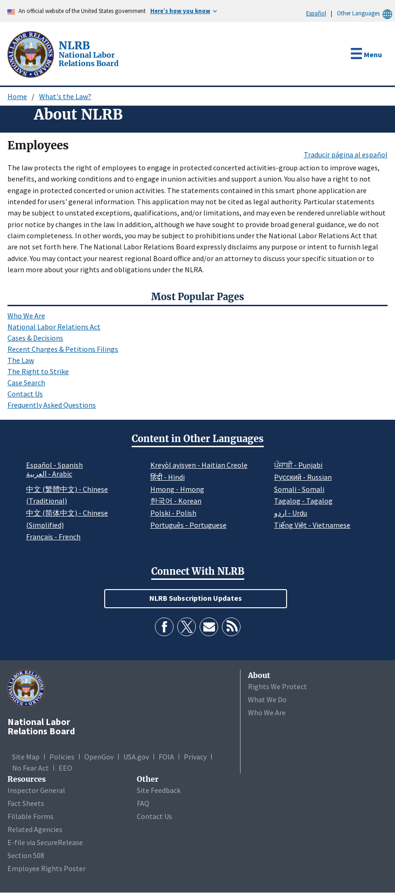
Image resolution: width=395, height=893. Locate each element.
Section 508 (25, 855)
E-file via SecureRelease (45, 842)
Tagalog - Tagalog (303, 500)
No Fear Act (30, 767)
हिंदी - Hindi (167, 477)
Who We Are (26, 315)
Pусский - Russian (303, 477)
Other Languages (366, 13)
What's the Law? (65, 96)
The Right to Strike (38, 371)
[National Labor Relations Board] (31, 53)
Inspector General (36, 790)
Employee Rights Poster (46, 868)
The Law (20, 360)
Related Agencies (34, 829)
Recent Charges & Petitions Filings (62, 349)
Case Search (26, 382)
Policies (61, 756)
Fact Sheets (25, 803)
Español (316, 13)
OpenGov (99, 756)
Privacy (195, 756)
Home (17, 96)
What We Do (267, 699)
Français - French (53, 536)
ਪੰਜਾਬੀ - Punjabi (298, 465)
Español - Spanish (54, 465)
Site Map (26, 756)
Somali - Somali (299, 489)
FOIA (166, 756)
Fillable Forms (30, 816)
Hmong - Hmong (177, 489)
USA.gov (136, 756)
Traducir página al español (346, 154)
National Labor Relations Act (53, 326)
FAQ (143, 803)
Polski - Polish (173, 512)
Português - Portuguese (188, 525)
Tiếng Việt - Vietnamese (312, 525)
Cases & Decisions (35, 337)
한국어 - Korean (175, 500)
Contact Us (25, 393)
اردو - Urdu (290, 512)
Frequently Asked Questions (51, 405)
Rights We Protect (277, 686)
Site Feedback (159, 790)
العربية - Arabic (49, 474)
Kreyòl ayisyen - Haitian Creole (199, 465)
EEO (65, 767)
